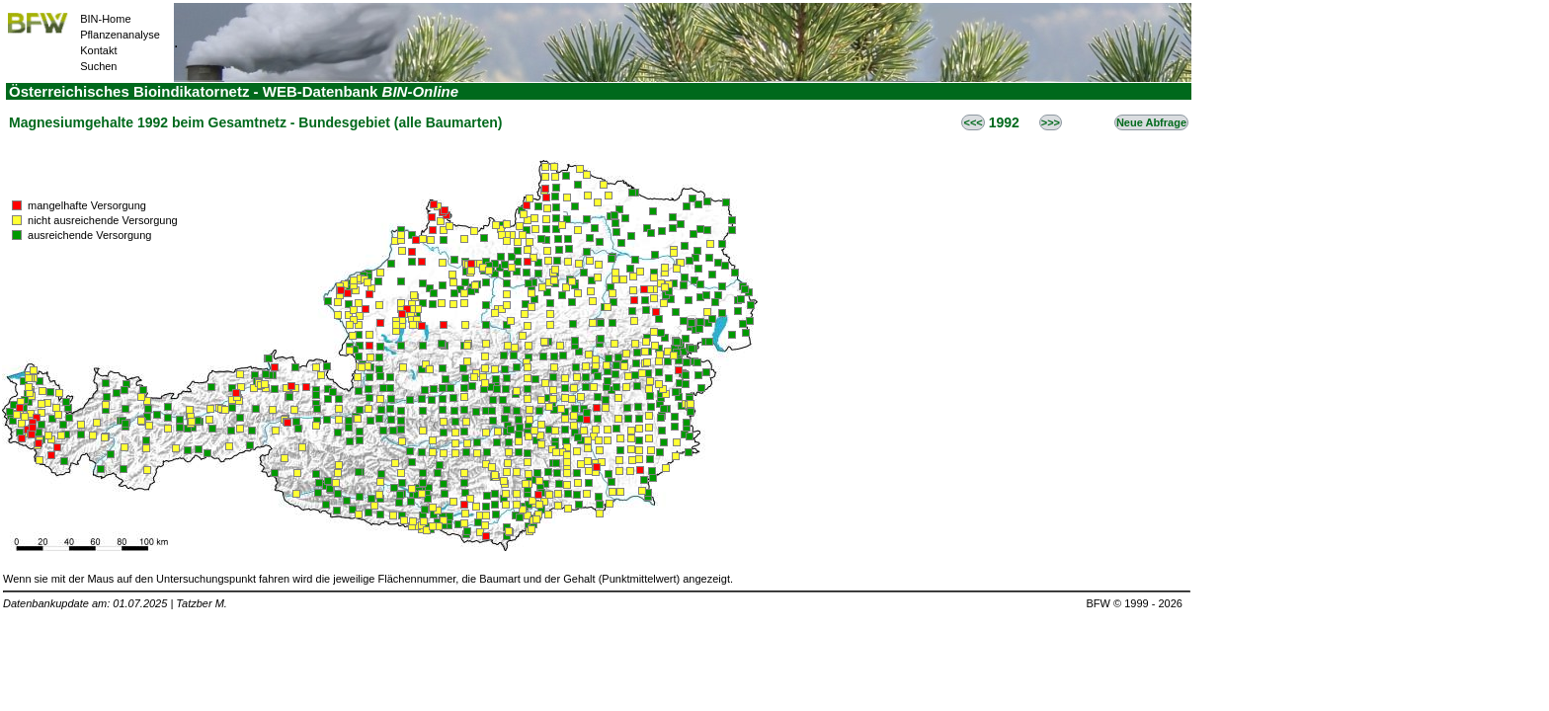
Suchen (98, 66)
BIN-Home (105, 19)
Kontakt (98, 50)
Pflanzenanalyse (120, 34)
